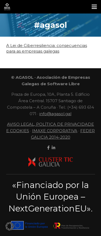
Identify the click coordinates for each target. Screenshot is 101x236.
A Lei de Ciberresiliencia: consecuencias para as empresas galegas (46, 48)
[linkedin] (53, 147)
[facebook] (48, 147)
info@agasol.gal (55, 113)
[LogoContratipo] (7, 6)
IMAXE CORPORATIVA (54, 130)
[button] (94, 6)
